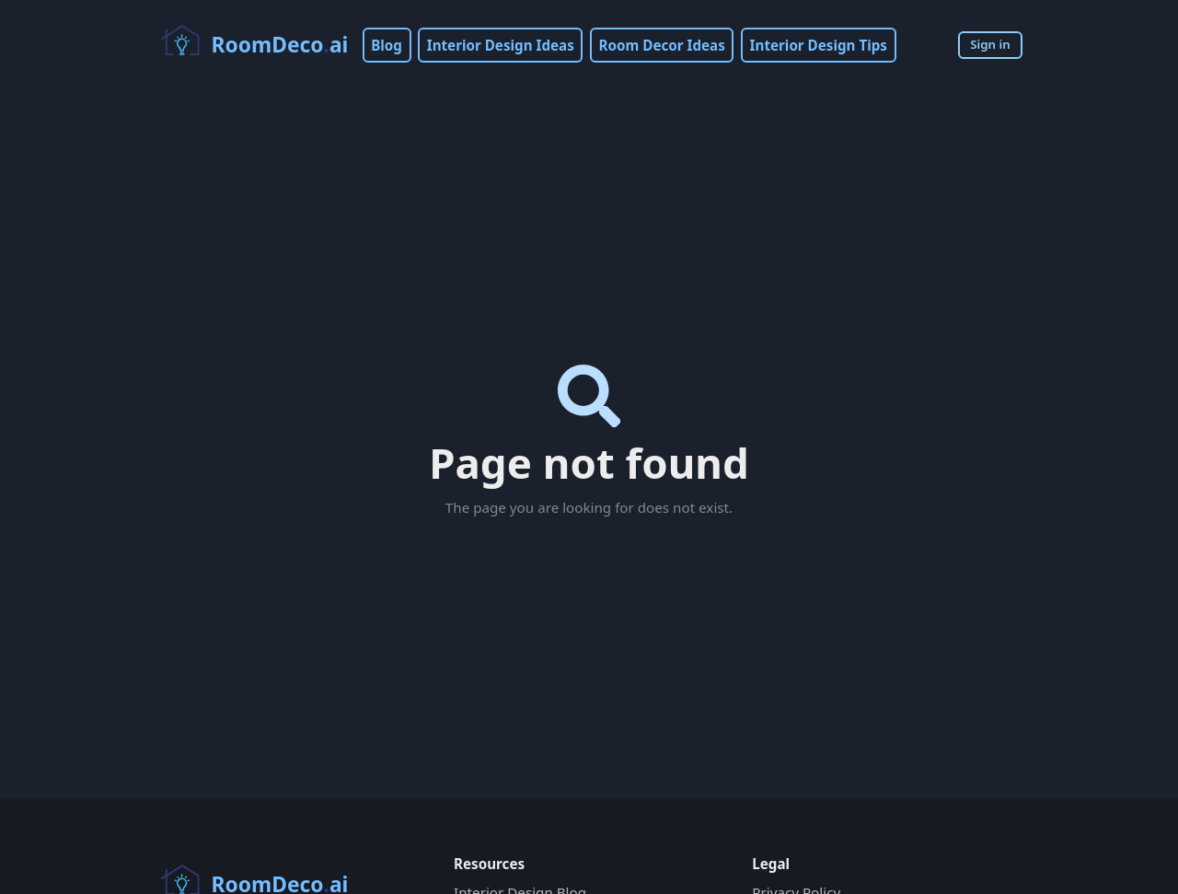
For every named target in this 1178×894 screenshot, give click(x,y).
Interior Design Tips (818, 45)
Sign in (990, 44)
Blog (386, 45)
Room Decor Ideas (662, 45)
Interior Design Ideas (500, 45)
